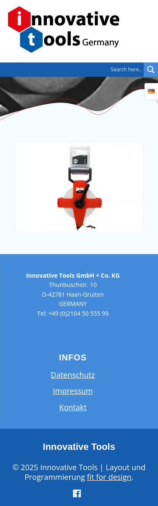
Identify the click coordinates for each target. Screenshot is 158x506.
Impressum (73, 391)
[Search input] (74, 69)
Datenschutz (73, 375)
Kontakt (72, 407)
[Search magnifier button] (151, 69)
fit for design (109, 477)
